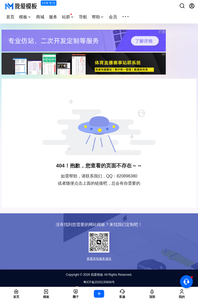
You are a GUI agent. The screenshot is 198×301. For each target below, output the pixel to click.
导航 (83, 17)
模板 (25, 17)
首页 (10, 17)
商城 (40, 17)
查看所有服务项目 (99, 259)
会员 (113, 17)
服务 (53, 17)
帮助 (98, 17)
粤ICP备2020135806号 (99, 282)
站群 (68, 16)
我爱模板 (96, 274)
